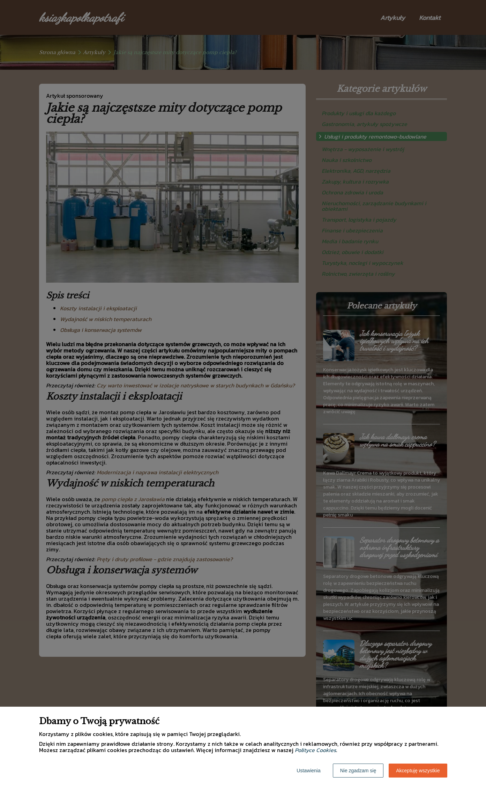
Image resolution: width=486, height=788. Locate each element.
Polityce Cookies (315, 750)
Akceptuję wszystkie (418, 770)
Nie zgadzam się (358, 770)
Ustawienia (308, 770)
